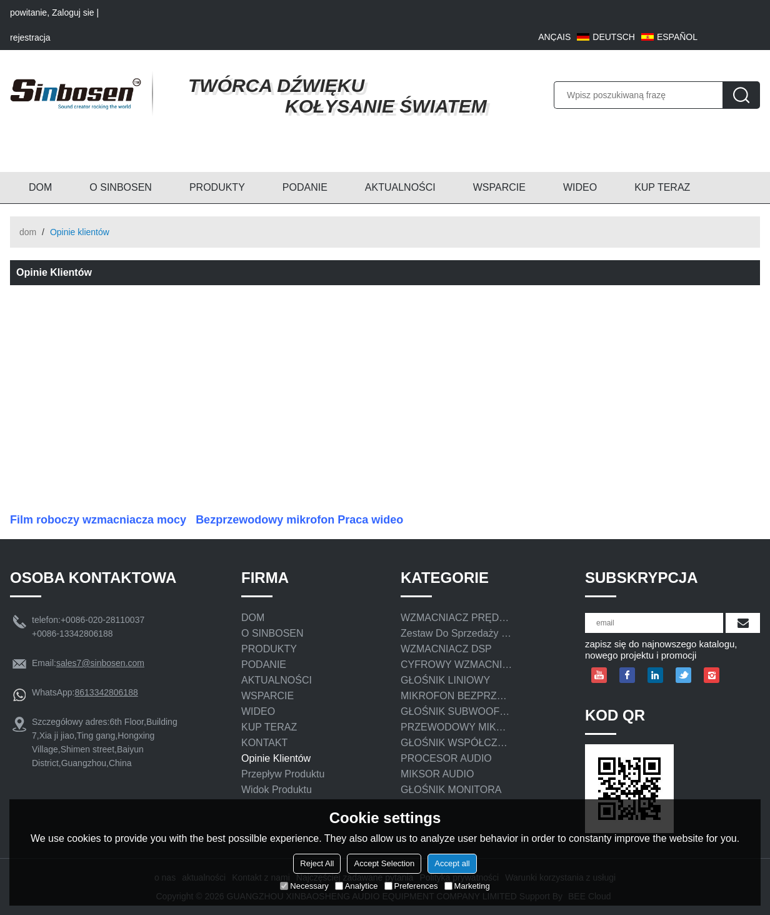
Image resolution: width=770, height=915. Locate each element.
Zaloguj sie (73, 13)
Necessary (304, 886)
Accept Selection (384, 863)
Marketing (467, 886)
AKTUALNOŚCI (400, 187)
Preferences (411, 886)
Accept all (451, 863)
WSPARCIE (499, 187)
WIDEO (580, 187)
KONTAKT (264, 742)
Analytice (356, 886)
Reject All (317, 863)
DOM (40, 187)
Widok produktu (276, 789)
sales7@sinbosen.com (100, 663)
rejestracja (30, 38)
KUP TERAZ (662, 187)
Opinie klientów (276, 758)
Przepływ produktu (282, 774)
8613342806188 (106, 692)
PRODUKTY (217, 187)
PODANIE (305, 187)
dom (27, 232)
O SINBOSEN (120, 187)
